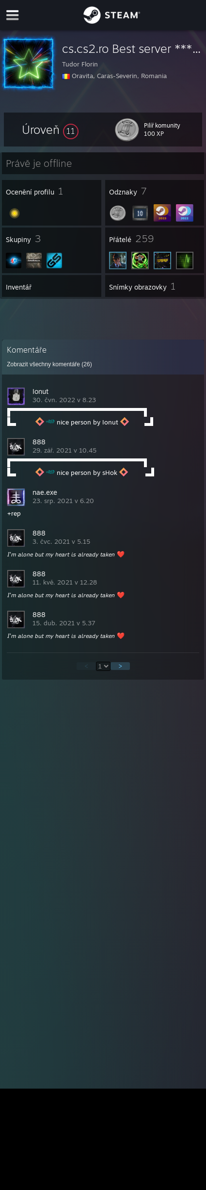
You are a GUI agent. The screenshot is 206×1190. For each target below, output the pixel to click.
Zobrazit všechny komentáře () (49, 364)
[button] (50, 129)
